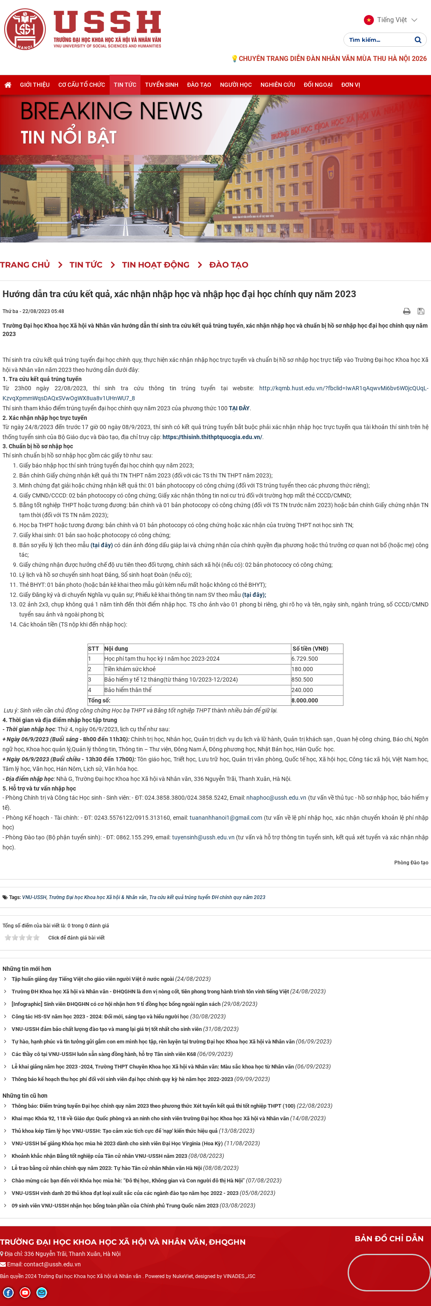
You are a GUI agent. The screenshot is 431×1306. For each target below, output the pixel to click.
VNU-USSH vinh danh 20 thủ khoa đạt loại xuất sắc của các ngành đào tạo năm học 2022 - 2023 (125, 1193)
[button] (385, 20)
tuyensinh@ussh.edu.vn (203, 837)
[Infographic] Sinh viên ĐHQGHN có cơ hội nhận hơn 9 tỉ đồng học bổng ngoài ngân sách (116, 1004)
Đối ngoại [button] (318, 84)
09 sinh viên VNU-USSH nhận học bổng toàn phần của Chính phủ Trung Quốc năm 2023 (115, 1205)
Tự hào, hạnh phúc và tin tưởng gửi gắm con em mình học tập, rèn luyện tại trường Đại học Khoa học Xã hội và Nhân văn (153, 1041)
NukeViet (183, 1276)
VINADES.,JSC (239, 1276)
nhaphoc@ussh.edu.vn (276, 797)
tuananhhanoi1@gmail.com (226, 817)
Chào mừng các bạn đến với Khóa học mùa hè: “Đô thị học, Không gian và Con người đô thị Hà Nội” (128, 1180)
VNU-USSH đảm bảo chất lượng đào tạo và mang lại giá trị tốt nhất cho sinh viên (107, 1029)
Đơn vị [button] (350, 84)
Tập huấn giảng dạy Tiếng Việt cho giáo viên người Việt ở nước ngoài (93, 979)
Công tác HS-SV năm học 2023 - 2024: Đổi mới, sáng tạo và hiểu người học (100, 1016)
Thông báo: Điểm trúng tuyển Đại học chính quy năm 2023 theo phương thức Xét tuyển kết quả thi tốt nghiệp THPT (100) (154, 1106)
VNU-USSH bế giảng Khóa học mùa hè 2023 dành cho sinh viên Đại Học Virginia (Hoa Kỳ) (117, 1143)
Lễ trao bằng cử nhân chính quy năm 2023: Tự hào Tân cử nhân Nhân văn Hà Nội (107, 1168)
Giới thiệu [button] (35, 84)
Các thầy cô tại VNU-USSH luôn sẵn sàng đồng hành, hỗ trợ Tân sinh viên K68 (104, 1054)
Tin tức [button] (125, 84)
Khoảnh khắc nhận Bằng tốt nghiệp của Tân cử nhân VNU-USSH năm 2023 (99, 1156)
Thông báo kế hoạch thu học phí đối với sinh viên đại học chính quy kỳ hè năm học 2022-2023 (122, 1079)
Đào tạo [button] (199, 84)
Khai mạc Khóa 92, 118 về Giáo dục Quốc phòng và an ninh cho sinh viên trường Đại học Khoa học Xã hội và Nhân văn (150, 1118)
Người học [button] (236, 84)
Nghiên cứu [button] (278, 84)
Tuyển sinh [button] (161, 84)
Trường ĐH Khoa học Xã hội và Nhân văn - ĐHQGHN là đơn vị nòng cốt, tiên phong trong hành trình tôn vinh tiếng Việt (150, 991)
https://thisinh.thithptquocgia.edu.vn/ (212, 437)
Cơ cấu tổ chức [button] (81, 84)
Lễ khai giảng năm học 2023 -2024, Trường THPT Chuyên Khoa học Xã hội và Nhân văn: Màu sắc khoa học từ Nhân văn (153, 1066)
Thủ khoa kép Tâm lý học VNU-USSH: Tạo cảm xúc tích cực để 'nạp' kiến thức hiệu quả (115, 1131)
